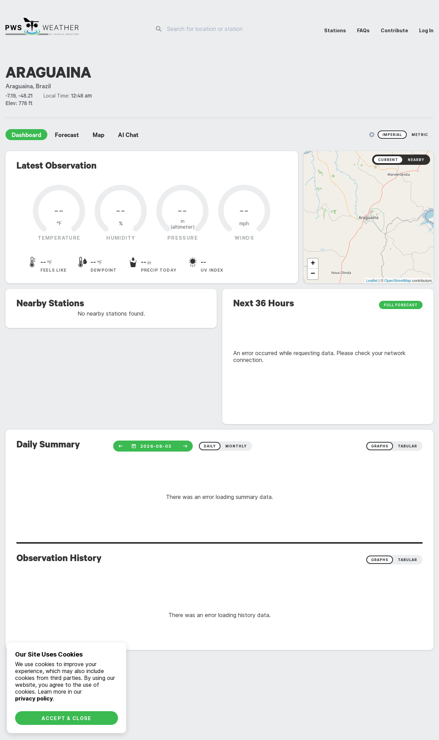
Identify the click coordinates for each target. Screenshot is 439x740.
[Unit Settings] (372, 134)
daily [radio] (210, 446)
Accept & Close (66, 718)
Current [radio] (388, 160)
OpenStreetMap (397, 280)
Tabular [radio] (407, 560)
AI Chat (128, 136)
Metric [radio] (420, 135)
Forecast (67, 136)
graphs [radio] (379, 446)
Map (98, 136)
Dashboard (26, 136)
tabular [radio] (407, 446)
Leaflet (372, 280)
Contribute (394, 30)
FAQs (363, 30)
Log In (426, 30)
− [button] (313, 274)
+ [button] (313, 264)
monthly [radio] (236, 446)
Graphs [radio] (379, 560)
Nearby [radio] (416, 160)
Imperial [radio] (392, 135)
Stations (335, 30)
